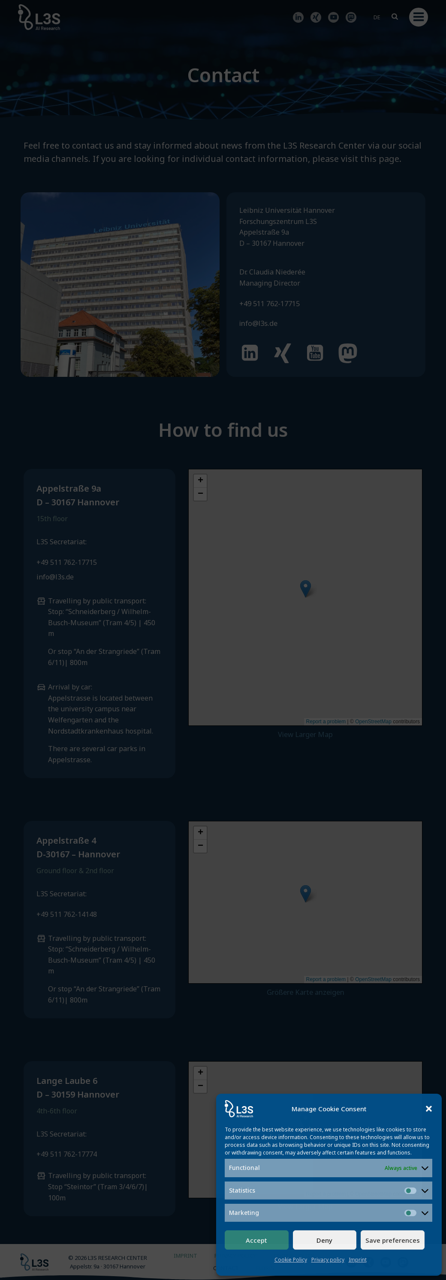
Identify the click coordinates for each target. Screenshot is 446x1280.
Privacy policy (327, 1259)
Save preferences (392, 1240)
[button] (429, 1108)
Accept (256, 1240)
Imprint (358, 1259)
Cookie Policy (290, 1259)
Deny (324, 1240)
